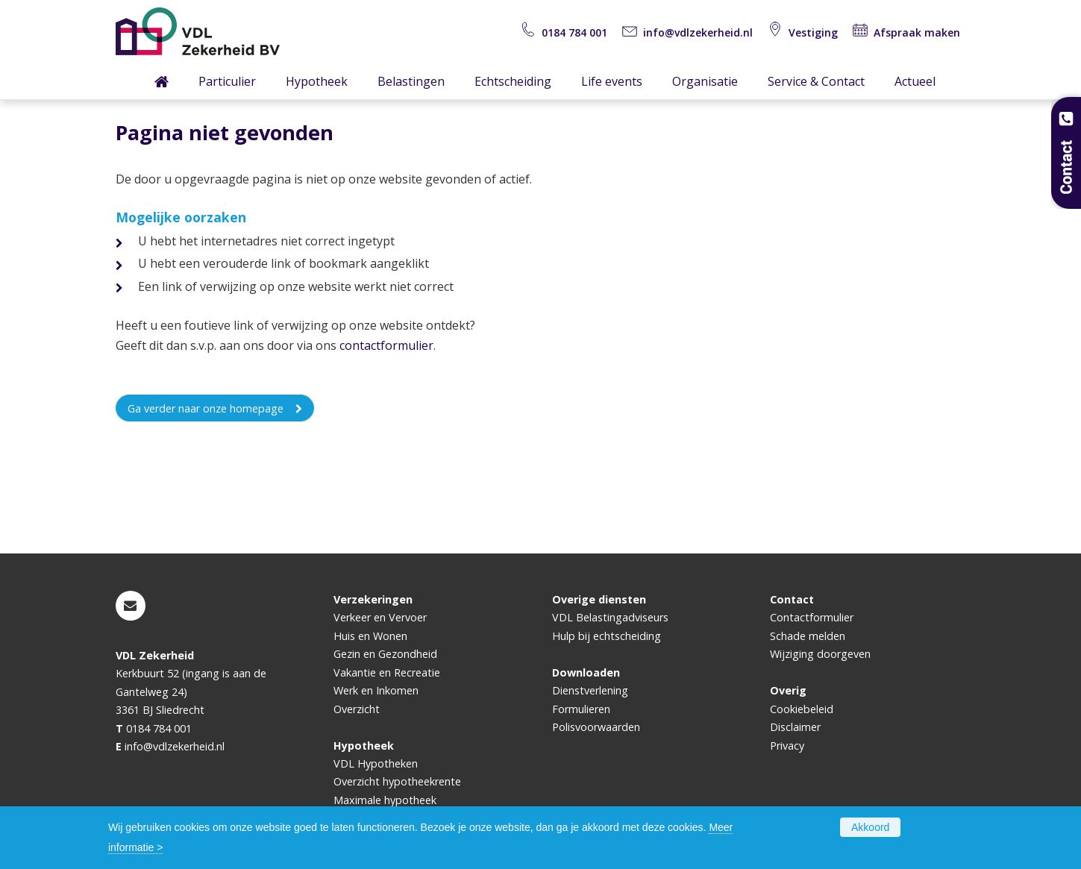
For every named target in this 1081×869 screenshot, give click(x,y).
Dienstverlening (590, 690)
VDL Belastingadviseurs (610, 617)
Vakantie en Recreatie (386, 672)
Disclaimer (795, 727)
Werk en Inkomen (376, 690)
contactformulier (386, 345)
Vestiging (803, 32)
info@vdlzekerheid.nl (687, 32)
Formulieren (581, 709)
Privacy (787, 745)
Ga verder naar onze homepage (205, 408)
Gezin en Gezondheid (385, 654)
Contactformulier (811, 617)
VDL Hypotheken (375, 763)
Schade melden (807, 636)
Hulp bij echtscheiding (606, 636)
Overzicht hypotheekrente (397, 781)
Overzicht (356, 709)
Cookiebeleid (801, 709)
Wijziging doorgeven (820, 654)
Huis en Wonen (370, 636)
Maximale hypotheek (384, 800)
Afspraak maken (906, 32)
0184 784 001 (564, 32)
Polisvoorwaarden (596, 727)
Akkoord (870, 827)
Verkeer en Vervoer (380, 617)
